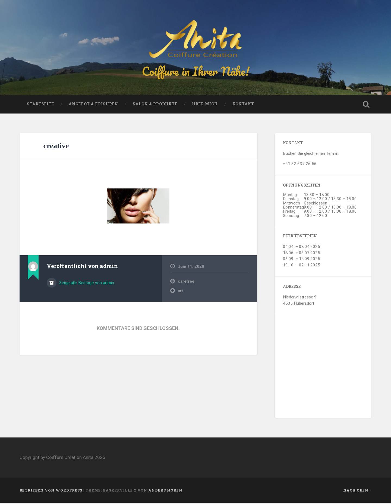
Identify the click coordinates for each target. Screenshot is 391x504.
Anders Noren (165, 491)
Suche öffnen (366, 105)
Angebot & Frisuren (93, 105)
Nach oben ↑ (357, 491)
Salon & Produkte (155, 105)
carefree (186, 282)
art (180, 291)
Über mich (205, 105)
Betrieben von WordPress (51, 491)
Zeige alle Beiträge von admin (86, 283)
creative (56, 147)
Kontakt (243, 105)
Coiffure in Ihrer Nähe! (195, 71)
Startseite (40, 105)
